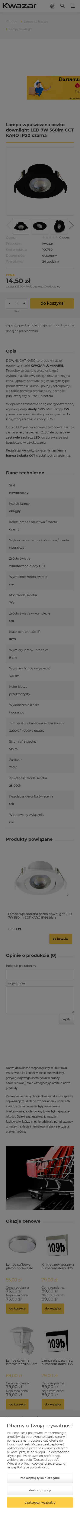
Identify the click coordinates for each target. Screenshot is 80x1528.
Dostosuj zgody (40, 1490)
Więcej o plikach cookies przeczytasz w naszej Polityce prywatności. (36, 1465)
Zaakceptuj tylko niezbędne (40, 1477)
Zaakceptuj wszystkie (40, 1502)
